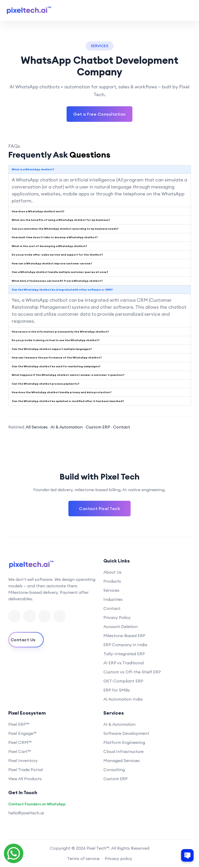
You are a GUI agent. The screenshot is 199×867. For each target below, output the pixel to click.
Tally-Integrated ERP (124, 653)
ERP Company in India (125, 644)
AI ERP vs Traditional (123, 662)
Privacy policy (118, 858)
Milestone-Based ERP (124, 635)
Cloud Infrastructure (123, 751)
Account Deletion (120, 626)
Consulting (114, 769)
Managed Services (121, 760)
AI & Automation (67, 426)
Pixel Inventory (23, 760)
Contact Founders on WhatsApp (37, 804)
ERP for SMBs (116, 690)
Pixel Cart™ (19, 751)
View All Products (25, 778)
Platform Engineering (124, 742)
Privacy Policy (117, 617)
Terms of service (83, 858)
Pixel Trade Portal (25, 769)
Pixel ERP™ (18, 724)
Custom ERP (98, 426)
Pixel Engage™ (22, 733)
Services (111, 590)
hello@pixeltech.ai (26, 812)
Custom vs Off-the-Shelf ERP (132, 671)
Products (112, 581)
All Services (37, 426)
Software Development (126, 733)
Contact (121, 426)
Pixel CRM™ (20, 742)
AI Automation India (123, 699)
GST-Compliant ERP (123, 680)
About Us (112, 572)
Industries (113, 599)
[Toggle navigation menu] (188, 10)
